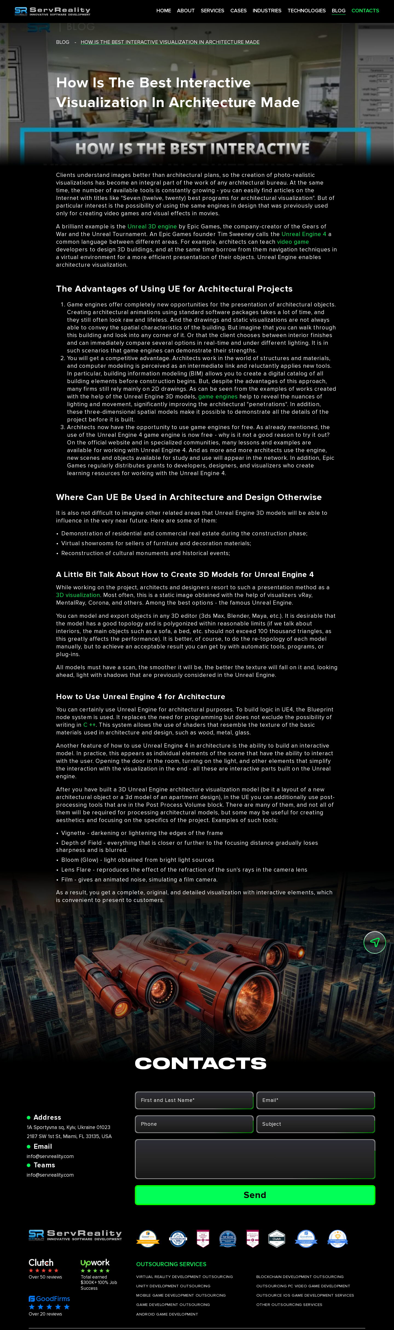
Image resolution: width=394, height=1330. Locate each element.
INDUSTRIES (252, 10)
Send (255, 1195)
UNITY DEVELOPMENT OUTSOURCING (173, 1285)
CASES (223, 10)
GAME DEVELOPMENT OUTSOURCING (173, 1304)
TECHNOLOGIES (293, 10)
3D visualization (78, 595)
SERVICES (196, 10)
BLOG (326, 10)
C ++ (89, 725)
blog (62, 42)
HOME (146, 10)
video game (293, 242)
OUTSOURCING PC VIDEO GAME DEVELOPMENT (303, 1285)
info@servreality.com (50, 1156)
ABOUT (169, 10)
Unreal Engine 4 (304, 234)
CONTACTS (353, 10)
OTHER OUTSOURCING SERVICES (289, 1304)
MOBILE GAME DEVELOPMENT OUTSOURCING (181, 1295)
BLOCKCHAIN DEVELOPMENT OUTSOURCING (300, 1276)
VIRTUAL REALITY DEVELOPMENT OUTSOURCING (184, 1276)
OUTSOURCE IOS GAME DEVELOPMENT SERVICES (305, 1295)
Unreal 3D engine (152, 226)
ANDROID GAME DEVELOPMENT (167, 1314)
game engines (218, 396)
